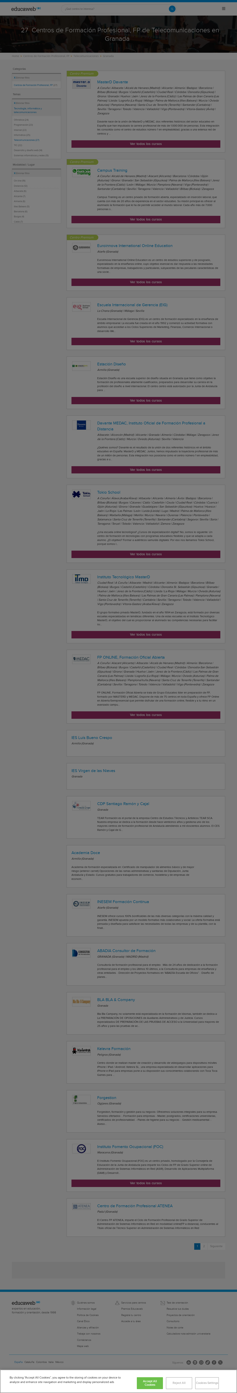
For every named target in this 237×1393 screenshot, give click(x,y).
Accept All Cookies (150, 1383)
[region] (118, 1381)
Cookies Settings (207, 1383)
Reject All (179, 1383)
